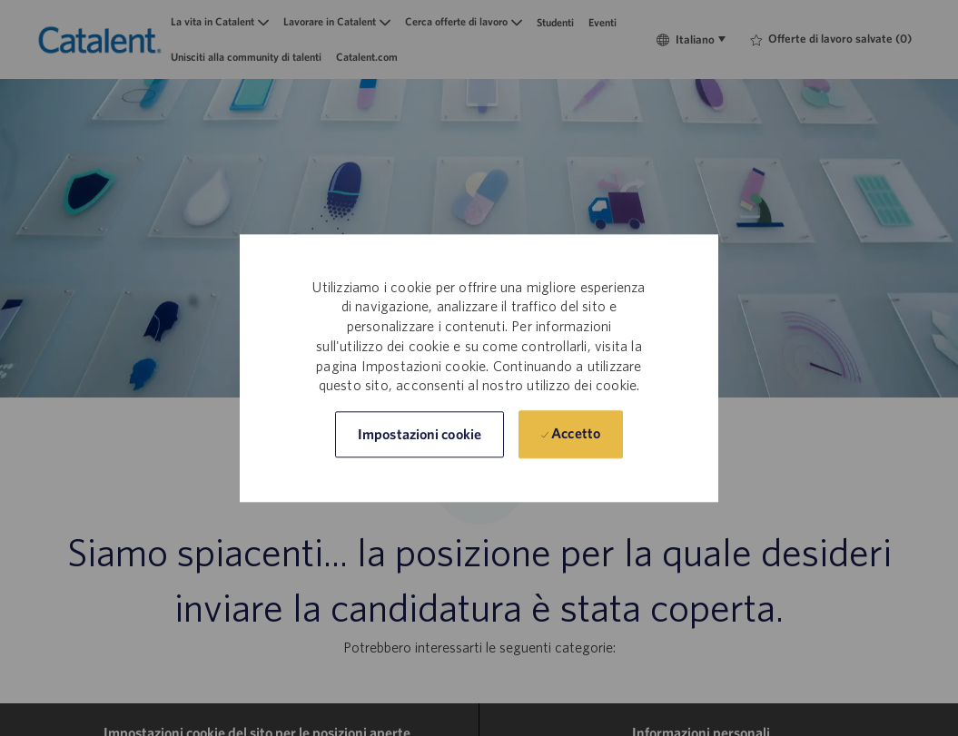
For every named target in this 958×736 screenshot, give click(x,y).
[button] (419, 434)
